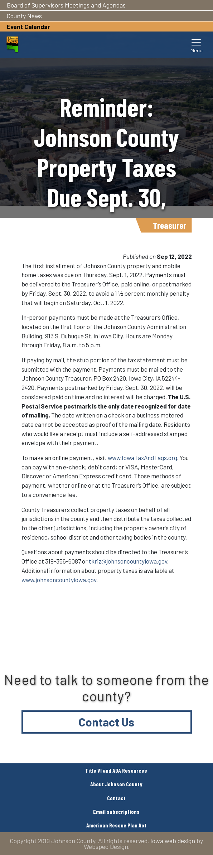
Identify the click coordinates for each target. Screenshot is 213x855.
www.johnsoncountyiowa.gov (58, 579)
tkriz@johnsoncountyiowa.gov (128, 561)
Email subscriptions (116, 811)
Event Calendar (28, 26)
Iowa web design (172, 841)
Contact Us (106, 722)
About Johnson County (116, 784)
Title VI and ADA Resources (116, 770)
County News (24, 16)
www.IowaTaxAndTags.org (142, 457)
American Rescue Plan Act (116, 825)
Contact (116, 797)
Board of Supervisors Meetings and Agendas (66, 5)
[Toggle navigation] (196, 45)
